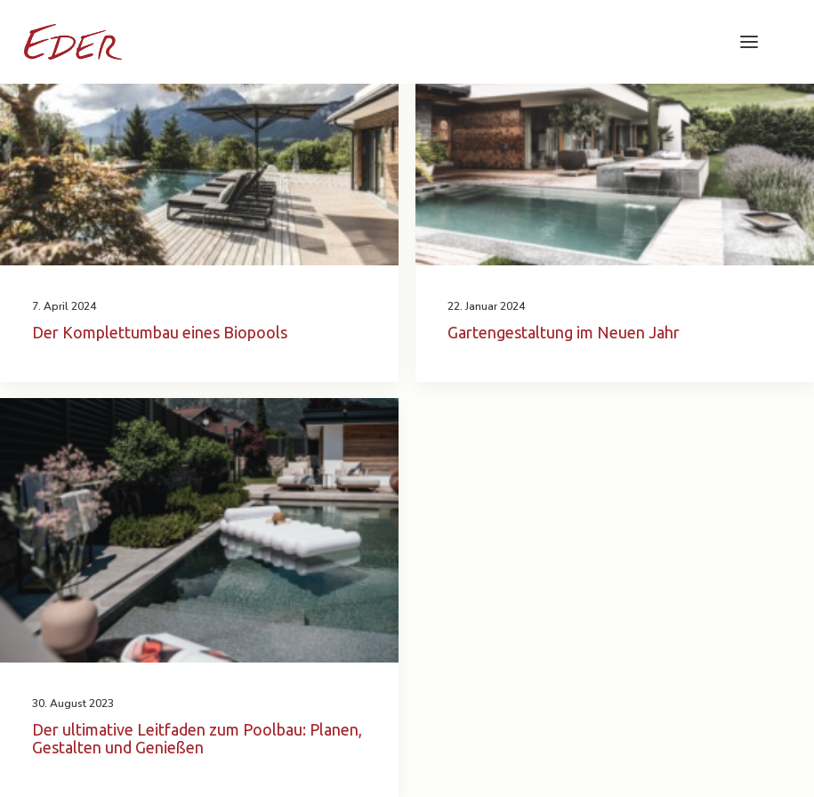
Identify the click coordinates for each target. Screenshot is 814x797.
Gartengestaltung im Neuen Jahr (563, 332)
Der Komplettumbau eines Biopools (159, 332)
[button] (749, 42)
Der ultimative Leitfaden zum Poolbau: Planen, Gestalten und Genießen (197, 738)
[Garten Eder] (73, 42)
